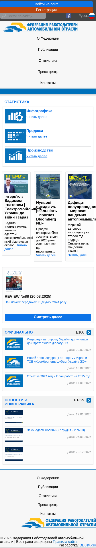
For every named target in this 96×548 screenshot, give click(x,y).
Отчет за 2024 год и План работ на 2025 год (58, 376)
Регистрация (46, 10)
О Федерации (48, 38)
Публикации (48, 49)
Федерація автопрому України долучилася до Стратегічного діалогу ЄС (57, 341)
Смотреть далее (48, 317)
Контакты (48, 83)
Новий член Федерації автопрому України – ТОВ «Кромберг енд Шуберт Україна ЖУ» (58, 359)
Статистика (48, 61)
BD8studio (88, 545)
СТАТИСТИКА (16, 102)
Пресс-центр (48, 72)
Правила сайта (65, 542)
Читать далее (36, 117)
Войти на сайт (46, 4)
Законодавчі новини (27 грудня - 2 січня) (56, 430)
